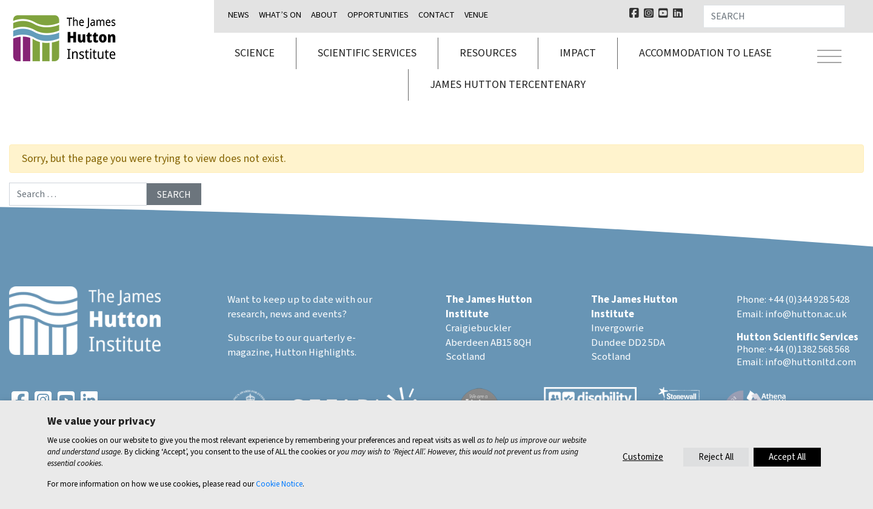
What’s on (280, 14)
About (324, 14)
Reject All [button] (716, 457)
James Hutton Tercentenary (508, 84)
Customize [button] (643, 457)
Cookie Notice (279, 484)
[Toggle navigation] (829, 58)
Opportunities (378, 14)
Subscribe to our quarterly (286, 338)
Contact (436, 14)
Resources (488, 53)
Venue (476, 14)
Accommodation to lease (705, 53)
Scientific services (367, 53)
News (238, 14)
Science (255, 53)
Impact (578, 53)
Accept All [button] (787, 457)
